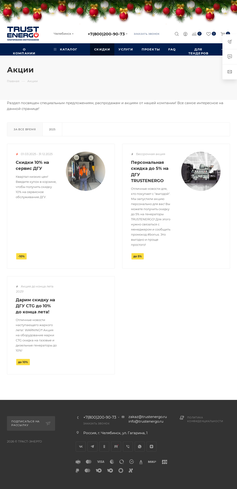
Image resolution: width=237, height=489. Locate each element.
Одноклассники (104, 447)
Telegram (92, 447)
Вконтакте (81, 447)
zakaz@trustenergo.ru (147, 416)
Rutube (116, 447)
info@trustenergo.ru (145, 421)
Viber (128, 447)
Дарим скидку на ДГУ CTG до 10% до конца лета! (35, 306)
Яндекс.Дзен (151, 447)
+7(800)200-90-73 (106, 33)
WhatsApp (140, 447)
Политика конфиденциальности (205, 419)
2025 (52, 129)
